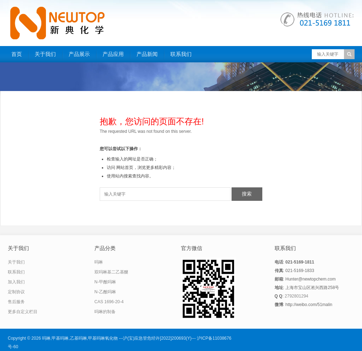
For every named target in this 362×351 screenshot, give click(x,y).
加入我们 (16, 281)
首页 (16, 54)
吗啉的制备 (105, 311)
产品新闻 (147, 54)
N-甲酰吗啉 (105, 281)
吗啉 (98, 262)
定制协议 (16, 291)
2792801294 (296, 296)
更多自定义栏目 (22, 311)
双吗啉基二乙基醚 (111, 272)
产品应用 (113, 54)
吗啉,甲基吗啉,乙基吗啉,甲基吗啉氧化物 (80, 338)
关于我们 (45, 54)
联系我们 (181, 54)
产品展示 (79, 54)
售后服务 (16, 301)
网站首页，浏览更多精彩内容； (146, 167)
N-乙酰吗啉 (105, 291)
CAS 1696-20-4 (109, 301)
